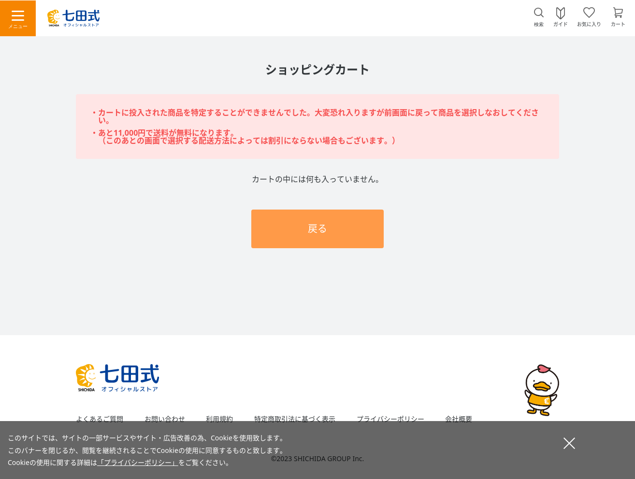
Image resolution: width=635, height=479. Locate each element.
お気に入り (589, 24)
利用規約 (219, 419)
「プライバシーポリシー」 (137, 462)
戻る (317, 228)
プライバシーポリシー (390, 419)
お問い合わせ (164, 419)
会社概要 (458, 419)
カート (618, 24)
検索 (539, 24)
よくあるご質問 (99, 419)
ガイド (560, 24)
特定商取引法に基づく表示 (294, 419)
